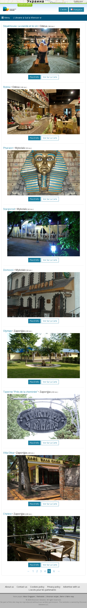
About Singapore (29, 596)
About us (9, 586)
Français (76, 9)
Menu (6, 17)
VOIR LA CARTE (25, 5)
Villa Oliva (8, 452)
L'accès (63, 9)
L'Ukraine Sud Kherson (27, 17)
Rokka (6, 87)
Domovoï (8, 270)
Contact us (22, 586)
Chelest (7, 513)
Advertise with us (71, 586)
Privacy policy (53, 586)
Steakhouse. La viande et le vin (20, 26)
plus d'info (34, 77)
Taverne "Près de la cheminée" (20, 391)
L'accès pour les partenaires (42, 589)
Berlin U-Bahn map (67, 596)
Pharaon (8, 148)
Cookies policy (37, 586)
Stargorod (9, 209)
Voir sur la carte (50, 77)
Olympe (7, 331)
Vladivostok (40, 596)
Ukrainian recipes (52, 596)
